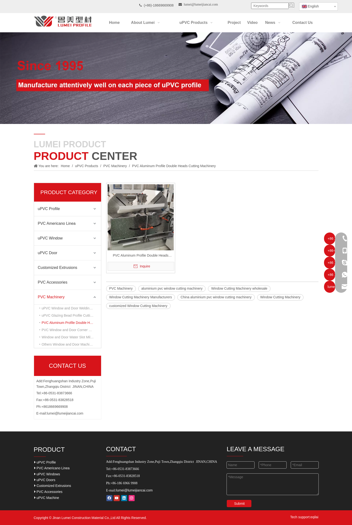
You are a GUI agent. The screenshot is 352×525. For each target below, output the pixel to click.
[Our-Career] (176, 78)
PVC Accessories (53, 282)
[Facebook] (109, 498)
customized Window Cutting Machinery (138, 306)
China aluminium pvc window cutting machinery (215, 297)
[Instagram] (132, 498)
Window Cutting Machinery (280, 297)
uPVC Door (47, 253)
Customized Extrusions (57, 268)
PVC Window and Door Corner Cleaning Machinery (71, 330)
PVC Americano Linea (57, 223)
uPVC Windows (47, 474)
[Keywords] (270, 6)
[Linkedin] (124, 498)
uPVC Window (50, 238)
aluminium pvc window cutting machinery (172, 288)
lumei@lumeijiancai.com (65, 413)
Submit (239, 503)
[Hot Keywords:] (291, 5)
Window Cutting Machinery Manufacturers (140, 297)
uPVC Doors (44, 480)
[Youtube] (117, 498)
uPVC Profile (49, 209)
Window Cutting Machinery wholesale (239, 288)
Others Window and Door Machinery (69, 344)
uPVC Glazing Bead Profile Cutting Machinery (71, 315)
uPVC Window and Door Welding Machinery (71, 308)
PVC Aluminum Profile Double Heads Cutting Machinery (71, 323)
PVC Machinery (51, 297)
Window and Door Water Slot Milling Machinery (71, 337)
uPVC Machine (46, 498)
